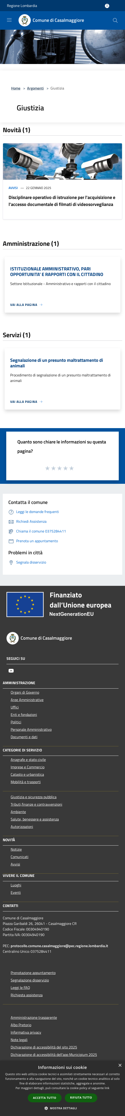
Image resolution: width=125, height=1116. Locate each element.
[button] (62, 1108)
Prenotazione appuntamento (33, 972)
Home (15, 88)
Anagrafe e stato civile (28, 759)
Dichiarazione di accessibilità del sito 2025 (44, 1047)
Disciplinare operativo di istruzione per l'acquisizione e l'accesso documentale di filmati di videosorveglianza (62, 201)
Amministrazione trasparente (34, 1017)
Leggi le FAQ (20, 987)
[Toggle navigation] (9, 20)
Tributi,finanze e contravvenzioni (36, 804)
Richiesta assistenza (27, 995)
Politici (16, 722)
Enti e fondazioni (24, 714)
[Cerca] (115, 20)
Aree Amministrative (27, 699)
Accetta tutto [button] (44, 1098)
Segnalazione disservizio (30, 980)
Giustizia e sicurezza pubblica (33, 797)
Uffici (15, 707)
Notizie (16, 849)
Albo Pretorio (21, 1025)
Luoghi (16, 885)
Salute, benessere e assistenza (35, 819)
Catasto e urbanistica (27, 774)
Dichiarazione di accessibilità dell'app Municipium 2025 (54, 1054)
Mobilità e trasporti (26, 782)
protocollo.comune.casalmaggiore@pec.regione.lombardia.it (59, 946)
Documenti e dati (24, 737)
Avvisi (13, 187)
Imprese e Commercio (27, 767)
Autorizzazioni (22, 826)
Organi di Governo (25, 692)
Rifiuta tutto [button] (81, 1098)
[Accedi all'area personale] (107, 5)
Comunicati (19, 856)
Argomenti (35, 88)
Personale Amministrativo (31, 729)
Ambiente (18, 812)
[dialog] (62, 1088)
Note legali (19, 1039)
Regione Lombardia (22, 5)
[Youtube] (11, 670)
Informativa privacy (26, 1032)
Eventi (16, 892)
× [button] (120, 1065)
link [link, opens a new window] (107, 1088)
